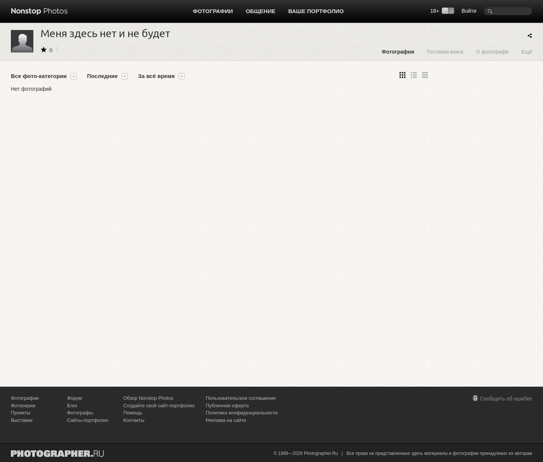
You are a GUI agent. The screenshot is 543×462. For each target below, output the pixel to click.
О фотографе (492, 51)
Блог (72, 405)
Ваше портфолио (316, 11)
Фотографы (80, 413)
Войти (469, 11)
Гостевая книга (445, 51)
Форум (74, 398)
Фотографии (213, 11)
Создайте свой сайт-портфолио (158, 405)
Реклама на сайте (226, 420)
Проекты (20, 413)
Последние (102, 76)
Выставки (21, 420)
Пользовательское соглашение (241, 398)
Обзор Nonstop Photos (148, 398)
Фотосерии (23, 405)
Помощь (132, 413)
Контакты (133, 420)
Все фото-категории (39, 76)
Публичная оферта (227, 405)
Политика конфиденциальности (242, 413)
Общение (260, 11)
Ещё (526, 51)
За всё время (156, 76)
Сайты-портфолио (88, 420)
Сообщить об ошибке (506, 399)
